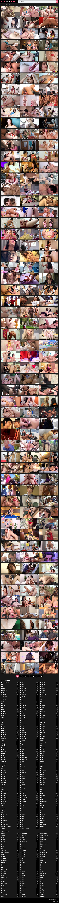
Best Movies (9, 2)
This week (53, 5)
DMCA (57, 901)
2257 (54, 901)
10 (41, 676)
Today (57, 5)
